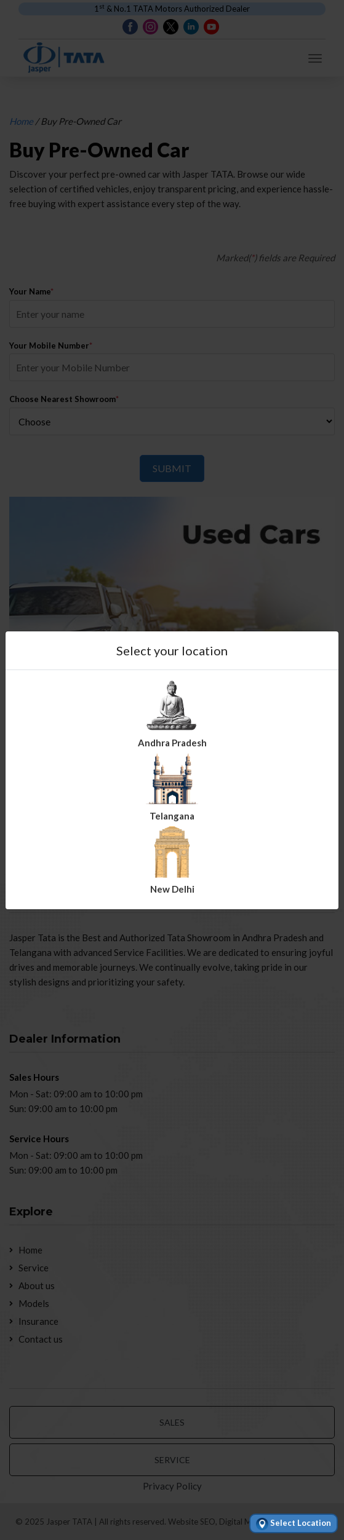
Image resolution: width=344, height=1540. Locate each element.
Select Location (293, 1524)
